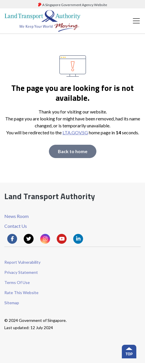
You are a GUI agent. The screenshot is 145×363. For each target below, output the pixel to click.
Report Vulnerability (22, 262)
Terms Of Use (17, 282)
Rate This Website (21, 292)
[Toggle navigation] (136, 21)
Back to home (72, 151)
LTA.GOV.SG (75, 132)
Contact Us (15, 226)
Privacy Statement (21, 272)
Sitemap (11, 302)
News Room (16, 216)
